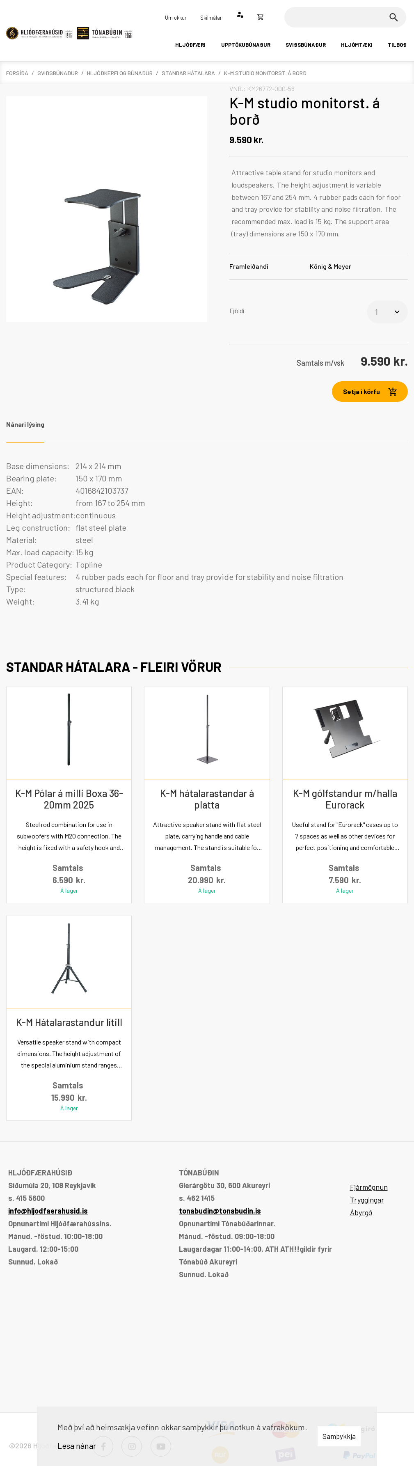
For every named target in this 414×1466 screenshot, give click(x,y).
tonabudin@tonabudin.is (220, 1210)
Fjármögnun (369, 1186)
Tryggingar (367, 1199)
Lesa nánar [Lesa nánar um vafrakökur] (76, 1445)
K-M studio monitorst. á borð (265, 72)
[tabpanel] (207, 533)
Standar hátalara (188, 72)
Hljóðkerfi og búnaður (120, 72)
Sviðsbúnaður (57, 72)
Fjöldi (237, 310)
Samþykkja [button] (339, 1436)
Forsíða (17, 72)
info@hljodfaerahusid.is (48, 1210)
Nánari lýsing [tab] (25, 424)
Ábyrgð (361, 1212)
